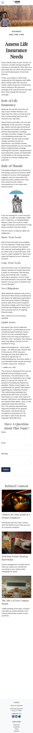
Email (3, 443)
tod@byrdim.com (16, 713)
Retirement (16, 725)
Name (3, 432)
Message (4, 454)
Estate (16, 729)
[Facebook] (13, 716)
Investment (16, 727)
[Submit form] (5, 469)
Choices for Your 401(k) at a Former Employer (16, 516)
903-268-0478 (19, 705)
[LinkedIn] (16, 716)
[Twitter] (19, 716)
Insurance (16, 731)
